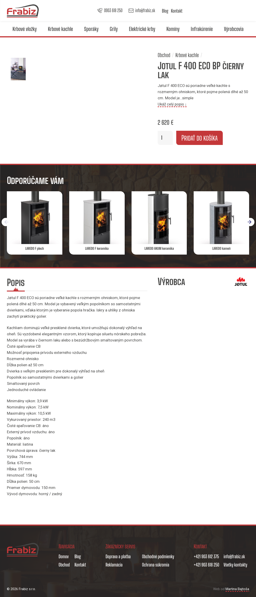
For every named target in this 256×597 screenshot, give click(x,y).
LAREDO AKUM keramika (159, 248)
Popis (16, 282)
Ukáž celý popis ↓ (172, 104)
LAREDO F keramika (97, 248)
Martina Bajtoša (237, 589)
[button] (250, 222)
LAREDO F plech (34, 248)
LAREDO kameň (221, 248)
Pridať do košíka (199, 138)
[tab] (16, 283)
